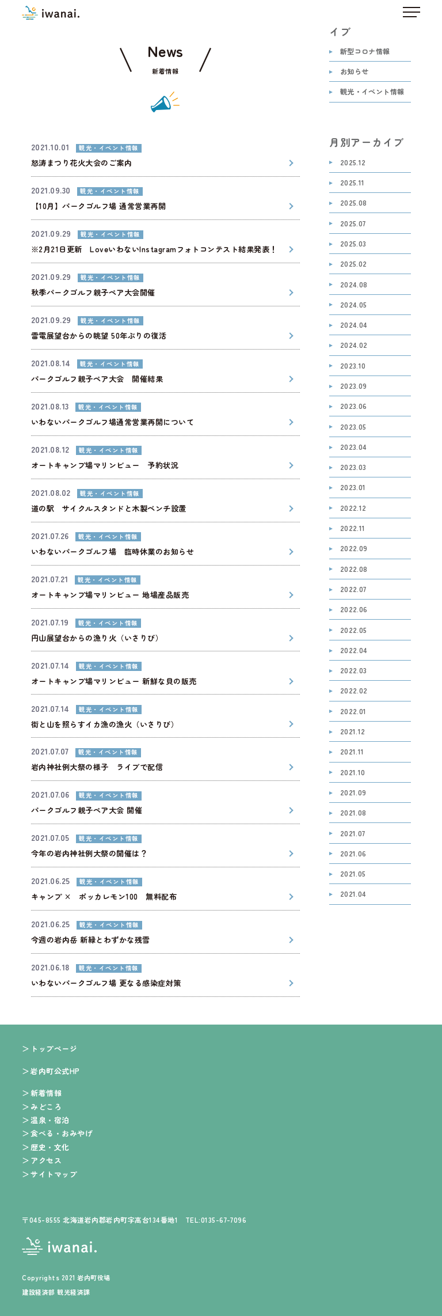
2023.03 (353, 467)
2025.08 (353, 203)
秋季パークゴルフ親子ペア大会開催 (93, 292)
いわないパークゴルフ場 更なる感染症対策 (106, 982)
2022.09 (354, 548)
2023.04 (353, 447)
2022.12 (353, 508)
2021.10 (352, 772)
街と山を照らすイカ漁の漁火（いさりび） (104, 724)
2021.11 (352, 752)
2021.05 (353, 874)
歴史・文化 (50, 1146)
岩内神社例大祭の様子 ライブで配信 (97, 766)
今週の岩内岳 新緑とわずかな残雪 (90, 939)
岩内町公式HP (55, 1070)
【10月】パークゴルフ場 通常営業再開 (98, 205)
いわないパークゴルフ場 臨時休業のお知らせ (112, 551)
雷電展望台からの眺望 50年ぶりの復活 (98, 335)
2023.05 (353, 427)
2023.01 (353, 487)
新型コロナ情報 (365, 51)
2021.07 (352, 833)
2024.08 (354, 284)
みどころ (46, 1106)
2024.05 (353, 305)
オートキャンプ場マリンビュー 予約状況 (104, 465)
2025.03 (353, 244)
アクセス (46, 1160)
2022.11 (352, 528)
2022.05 (353, 630)
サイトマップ (54, 1174)
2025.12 (353, 162)
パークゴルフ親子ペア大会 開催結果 (97, 378)
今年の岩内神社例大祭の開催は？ (89, 853)
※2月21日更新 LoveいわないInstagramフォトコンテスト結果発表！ (154, 249)
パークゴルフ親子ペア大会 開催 (86, 810)
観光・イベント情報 (372, 92)
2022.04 (354, 650)
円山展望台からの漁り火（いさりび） (97, 637)
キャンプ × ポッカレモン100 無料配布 (104, 896)
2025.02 (353, 264)
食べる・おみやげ (62, 1133)
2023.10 (353, 366)
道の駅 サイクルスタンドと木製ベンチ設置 (108, 508)
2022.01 (353, 711)
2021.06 (353, 853)
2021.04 (353, 894)
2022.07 (353, 589)
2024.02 (354, 345)
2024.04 (354, 325)
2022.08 (354, 569)
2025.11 (352, 183)
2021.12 (352, 731)
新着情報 (46, 1092)
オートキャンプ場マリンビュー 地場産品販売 (110, 594)
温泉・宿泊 (50, 1119)
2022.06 (354, 609)
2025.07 (353, 223)
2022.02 (354, 691)
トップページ (54, 1048)
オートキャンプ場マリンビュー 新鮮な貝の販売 (114, 681)
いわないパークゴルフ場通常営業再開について (112, 421)
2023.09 (353, 386)
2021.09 (353, 792)
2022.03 (353, 670)
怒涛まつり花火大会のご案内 (81, 162)
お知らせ (354, 71)
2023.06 (353, 406)
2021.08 (353, 813)
